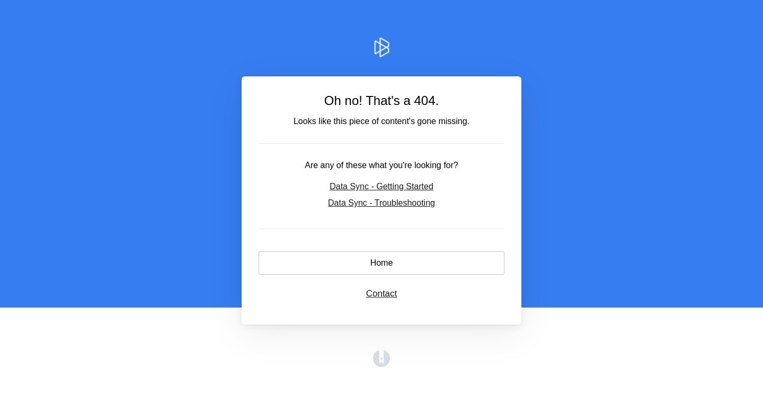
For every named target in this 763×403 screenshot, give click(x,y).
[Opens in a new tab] (381, 364)
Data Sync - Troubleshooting (381, 202)
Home (381, 262)
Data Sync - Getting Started (381, 186)
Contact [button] (381, 293)
